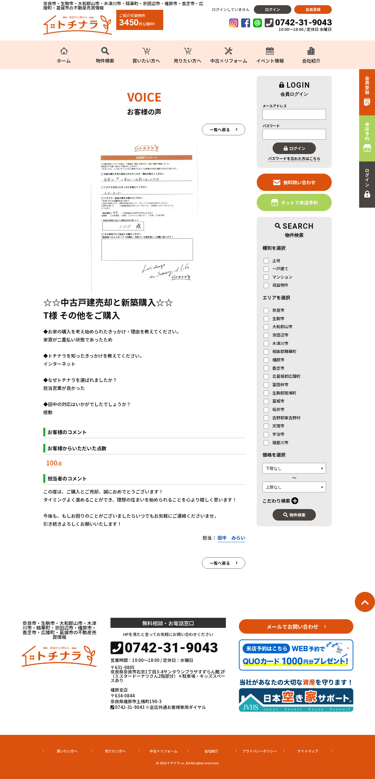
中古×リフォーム (163, 750)
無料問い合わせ (294, 182)
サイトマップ (307, 750)
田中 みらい (231, 537)
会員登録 (312, 9)
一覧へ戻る (220, 129)
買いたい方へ (67, 750)
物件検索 (294, 515)
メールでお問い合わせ (292, 626)
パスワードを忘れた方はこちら (294, 158)
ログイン (272, 9)
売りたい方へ (115, 750)
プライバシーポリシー (259, 750)
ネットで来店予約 (294, 202)
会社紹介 (211, 750)
